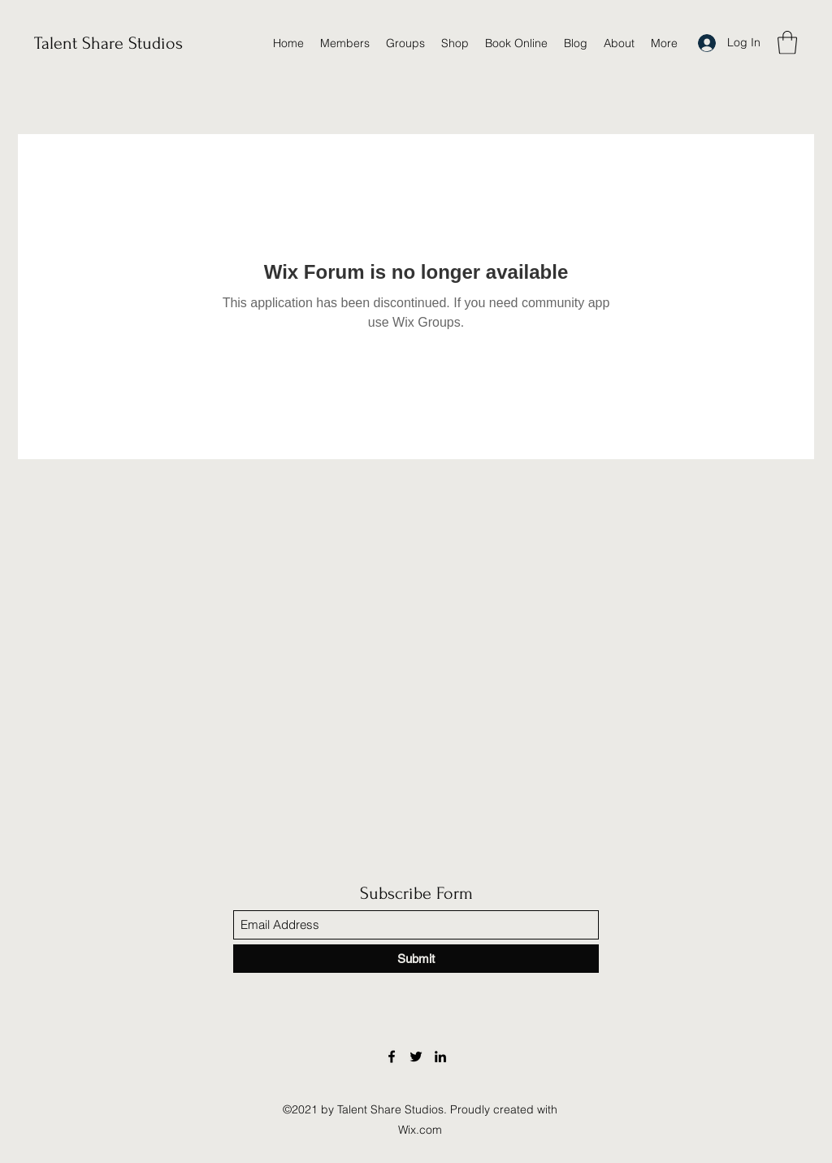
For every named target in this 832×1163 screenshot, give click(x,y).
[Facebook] (392, 1056)
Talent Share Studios (108, 43)
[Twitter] (416, 1056)
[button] (787, 42)
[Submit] (416, 958)
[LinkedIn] (440, 1056)
